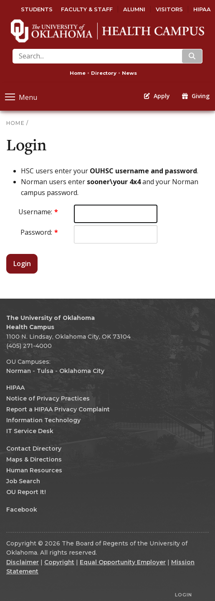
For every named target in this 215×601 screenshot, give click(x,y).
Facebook (21, 509)
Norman (18, 371)
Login (22, 263)
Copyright (59, 562)
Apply (157, 96)
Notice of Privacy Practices (48, 398)
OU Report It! (26, 492)
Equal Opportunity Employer (123, 562)
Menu (21, 97)
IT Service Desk (29, 431)
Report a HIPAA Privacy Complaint (58, 409)
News (129, 73)
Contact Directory (33, 448)
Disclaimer (22, 562)
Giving (196, 96)
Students (37, 9)
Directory (103, 73)
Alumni (134, 9)
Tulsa (45, 371)
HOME (15, 123)
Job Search (23, 481)
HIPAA (202, 9)
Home (78, 73)
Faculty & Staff (87, 9)
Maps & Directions (34, 459)
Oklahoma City (81, 371)
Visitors (169, 9)
